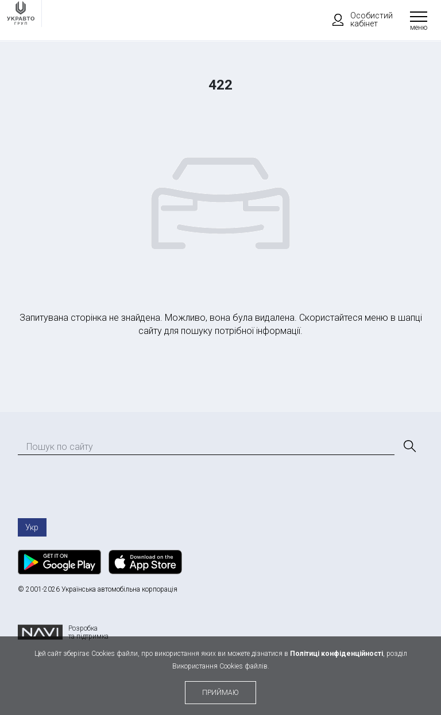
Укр (31, 527)
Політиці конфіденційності (336, 654)
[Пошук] (408, 446)
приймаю (220, 693)
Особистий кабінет (357, 19)
